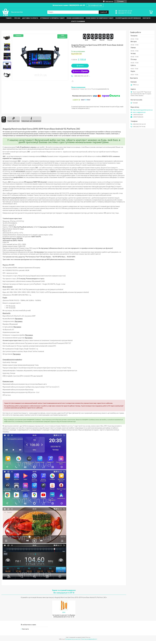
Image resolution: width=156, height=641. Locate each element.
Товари (8, 18)
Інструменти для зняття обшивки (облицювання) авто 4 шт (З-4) (64, 616)
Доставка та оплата (30, 18)
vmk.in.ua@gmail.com (139, 112)
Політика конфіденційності (89, 639)
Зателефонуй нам (95, 5)
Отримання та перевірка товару (52, 18)
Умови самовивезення (75, 18)
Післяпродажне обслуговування (128, 18)
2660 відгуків (109, 1)
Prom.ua (88, 637)
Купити (81, 66)
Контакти (146, 18)
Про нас (17, 18)
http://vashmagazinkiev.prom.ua (143, 110)
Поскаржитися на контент (73, 639)
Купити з (81, 71)
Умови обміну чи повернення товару (99, 18)
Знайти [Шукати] (103, 12)
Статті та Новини (78, 21)
